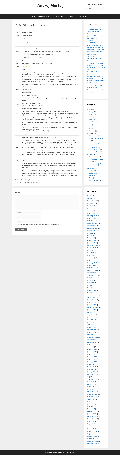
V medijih (90, 171)
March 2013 (91, 354)
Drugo (91, 112)
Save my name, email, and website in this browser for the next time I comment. (38, 224)
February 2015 (92, 330)
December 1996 (92, 416)
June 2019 (90, 282)
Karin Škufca (93, 136)
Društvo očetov (94, 157)
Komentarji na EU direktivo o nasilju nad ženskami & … (96, 92)
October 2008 (91, 384)
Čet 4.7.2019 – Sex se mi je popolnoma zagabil (27, 182)
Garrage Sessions (95, 117)
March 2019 (91, 290)
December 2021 (92, 221)
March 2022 (91, 213)
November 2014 (92, 337)
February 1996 (92, 431)
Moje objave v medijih (46, 16)
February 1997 (92, 411)
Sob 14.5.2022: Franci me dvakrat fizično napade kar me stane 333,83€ (96, 81)
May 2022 (90, 208)
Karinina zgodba (96, 143)
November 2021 (92, 223)
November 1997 (92, 394)
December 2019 (92, 268)
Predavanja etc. (94, 180)
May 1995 (90, 434)
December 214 (92, 444)
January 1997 (91, 414)
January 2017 (91, 305)
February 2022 (92, 216)
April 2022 (90, 211)
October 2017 (91, 297)
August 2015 (91, 315)
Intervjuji (92, 178)
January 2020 (91, 265)
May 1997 (90, 406)
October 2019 (91, 273)
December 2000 (92, 391)
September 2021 (92, 228)
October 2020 (91, 248)
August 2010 (91, 377)
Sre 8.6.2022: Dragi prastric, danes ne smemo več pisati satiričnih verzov (95, 74)
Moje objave (91, 109)
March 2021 (91, 238)
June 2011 (90, 369)
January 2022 (91, 218)
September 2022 (92, 201)
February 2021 (92, 240)
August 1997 (91, 399)
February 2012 (92, 362)
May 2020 (90, 255)
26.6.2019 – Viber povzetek (23, 181)
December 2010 (92, 374)
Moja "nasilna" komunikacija (23, 179)
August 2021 (91, 230)
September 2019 (92, 275)
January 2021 (91, 243)
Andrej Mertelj (50, 5)
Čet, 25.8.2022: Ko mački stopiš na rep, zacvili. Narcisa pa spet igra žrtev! (95, 45)
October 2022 (91, 198)
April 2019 (90, 287)
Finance (91, 114)
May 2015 (90, 322)
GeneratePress (70, 452)
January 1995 (91, 439)
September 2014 (92, 342)
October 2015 (91, 312)
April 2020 (90, 258)
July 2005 (90, 389)
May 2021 (90, 233)
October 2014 (91, 339)
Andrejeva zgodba (97, 138)
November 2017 (92, 295)
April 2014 (90, 347)
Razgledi (92, 131)
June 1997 (90, 404)
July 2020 (90, 250)
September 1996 (92, 419)
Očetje (91, 128)
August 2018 (91, 292)
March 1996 (91, 429)
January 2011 (91, 372)
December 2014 (92, 335)
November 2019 (92, 270)
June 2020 (90, 253)
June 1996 (90, 421)
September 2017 (92, 300)
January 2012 (91, 364)
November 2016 (92, 307)
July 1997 (90, 401)
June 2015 (90, 320)
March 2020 (91, 260)
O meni (89, 133)
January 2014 (91, 352)
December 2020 (92, 245)
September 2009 (92, 379)
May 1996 (90, 424)
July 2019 (90, 280)
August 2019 (91, 278)
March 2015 (91, 327)
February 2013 (92, 357)
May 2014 (90, 344)
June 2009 (90, 382)
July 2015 (90, 317)
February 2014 (92, 349)
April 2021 (90, 235)
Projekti (72, 16)
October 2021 (91, 226)
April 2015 (90, 325)
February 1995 (92, 436)
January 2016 (91, 310)
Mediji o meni (61, 16)
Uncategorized (92, 168)
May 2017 (90, 302)
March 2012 (91, 359)
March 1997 (91, 409)
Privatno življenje (84, 16)
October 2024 (91, 196)
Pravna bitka (95, 152)
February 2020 (92, 263)
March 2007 (91, 387)
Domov (33, 16)
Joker (91, 119)
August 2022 (91, 203)
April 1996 (90, 426)
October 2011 (91, 367)
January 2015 (91, 332)
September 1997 (92, 396)
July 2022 (90, 206)
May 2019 (90, 285)
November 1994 (92, 441)
